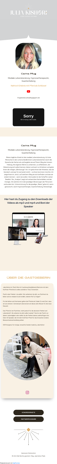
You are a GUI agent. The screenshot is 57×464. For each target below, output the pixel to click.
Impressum (24, 453)
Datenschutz (32, 453)
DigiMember (16, 463)
